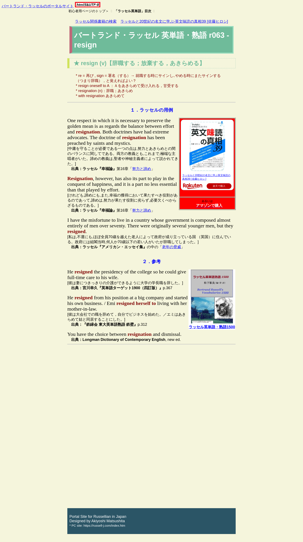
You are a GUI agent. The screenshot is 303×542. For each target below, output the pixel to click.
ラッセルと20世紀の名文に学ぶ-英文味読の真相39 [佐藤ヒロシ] (174, 21)
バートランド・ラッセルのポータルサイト (38, 6)
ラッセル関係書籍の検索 (96, 21)
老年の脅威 (171, 247)
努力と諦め (141, 169)
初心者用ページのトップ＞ (88, 11)
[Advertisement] (151, 376)
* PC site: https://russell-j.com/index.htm (97, 525)
